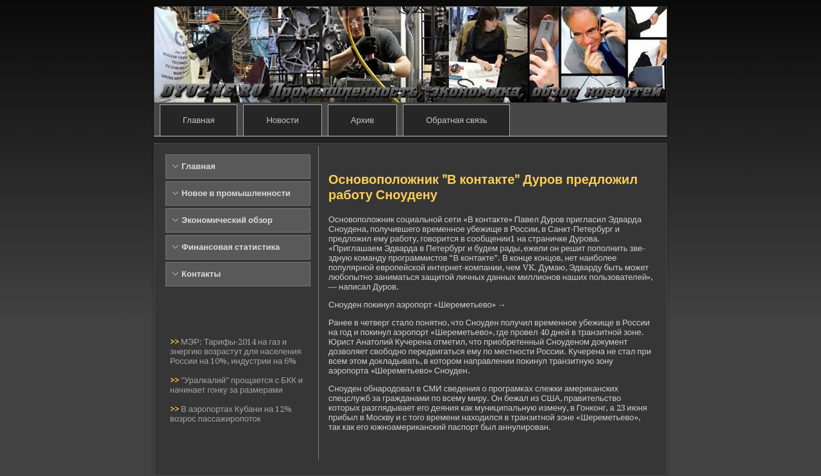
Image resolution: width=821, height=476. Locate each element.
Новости (282, 120)
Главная (198, 120)
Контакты (201, 274)
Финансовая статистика (231, 247)
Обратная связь (456, 120)
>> (175, 342)
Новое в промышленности (236, 193)
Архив (362, 120)
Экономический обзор (227, 220)
